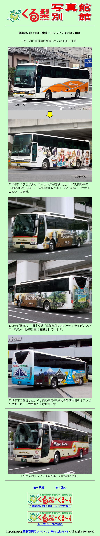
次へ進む (61, 487)
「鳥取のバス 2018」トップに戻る (50, 505)
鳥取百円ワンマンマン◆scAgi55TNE (45, 531)
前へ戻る (38, 487)
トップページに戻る (50, 523)
